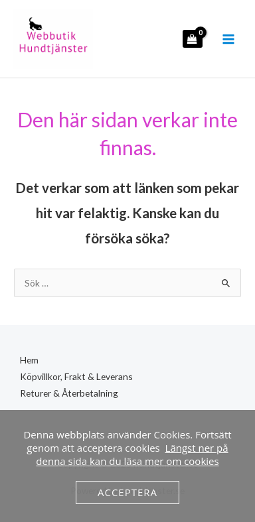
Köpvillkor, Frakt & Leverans (76, 376)
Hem (29, 359)
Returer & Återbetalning (69, 393)
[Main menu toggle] (229, 39)
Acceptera (127, 492)
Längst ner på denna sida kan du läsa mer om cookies (132, 454)
